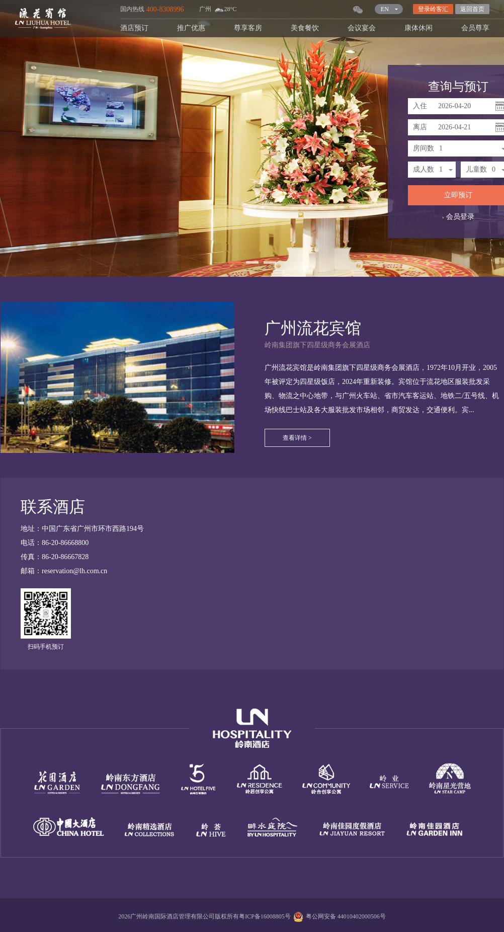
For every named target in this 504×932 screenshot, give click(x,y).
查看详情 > (297, 437)
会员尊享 (475, 28)
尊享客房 (248, 28)
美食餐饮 (305, 28)
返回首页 (472, 9)
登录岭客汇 (433, 9)
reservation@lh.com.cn (74, 571)
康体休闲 (418, 28)
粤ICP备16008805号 (265, 916)
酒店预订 (134, 28)
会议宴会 (362, 28)
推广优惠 (191, 28)
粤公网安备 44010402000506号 (338, 916)
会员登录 (458, 216)
